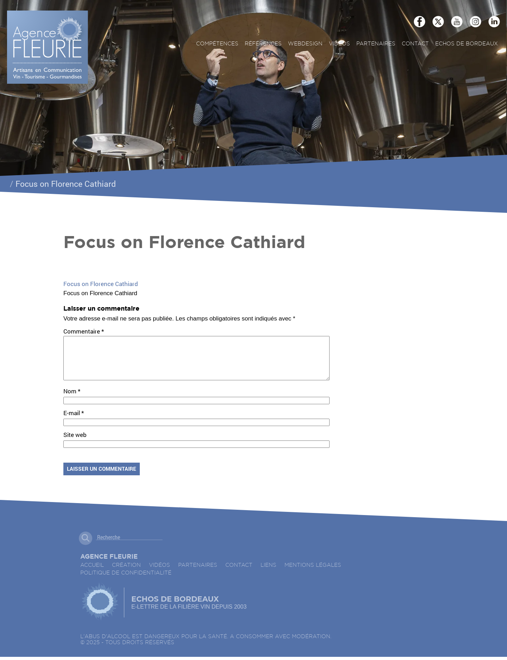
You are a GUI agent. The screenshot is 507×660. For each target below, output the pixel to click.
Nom (71, 399)
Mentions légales (312, 573)
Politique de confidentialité (125, 581)
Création (126, 573)
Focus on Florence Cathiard (100, 284)
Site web (75, 443)
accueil (92, 573)
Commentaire (83, 331)
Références (263, 43)
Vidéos (339, 43)
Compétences (217, 43)
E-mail (73, 421)
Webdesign (305, 43)
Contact (415, 43)
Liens (268, 573)
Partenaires (375, 43)
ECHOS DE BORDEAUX (466, 43)
